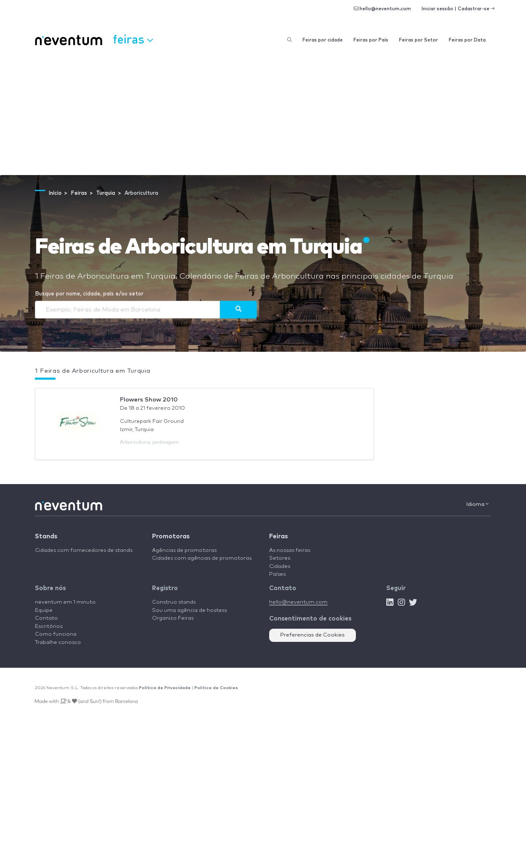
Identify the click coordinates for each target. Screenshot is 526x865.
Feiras (278, 536)
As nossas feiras (289, 550)
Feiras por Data (467, 40)
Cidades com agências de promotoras (201, 558)
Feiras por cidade (322, 40)
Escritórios (48, 626)
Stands (46, 536)
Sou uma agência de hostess (189, 610)
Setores (279, 558)
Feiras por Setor (418, 40)
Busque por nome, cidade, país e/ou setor (89, 294)
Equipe (44, 610)
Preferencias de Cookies (312, 635)
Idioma (477, 504)
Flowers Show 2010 (149, 400)
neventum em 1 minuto (65, 602)
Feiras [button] (133, 39)
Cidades (279, 566)
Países (277, 574)
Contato (46, 618)
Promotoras (170, 536)
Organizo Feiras (173, 618)
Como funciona (55, 634)
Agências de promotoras (184, 550)
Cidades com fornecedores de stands (83, 550)
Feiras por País (370, 40)
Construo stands (174, 602)
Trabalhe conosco (58, 642)
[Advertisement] (263, 113)
